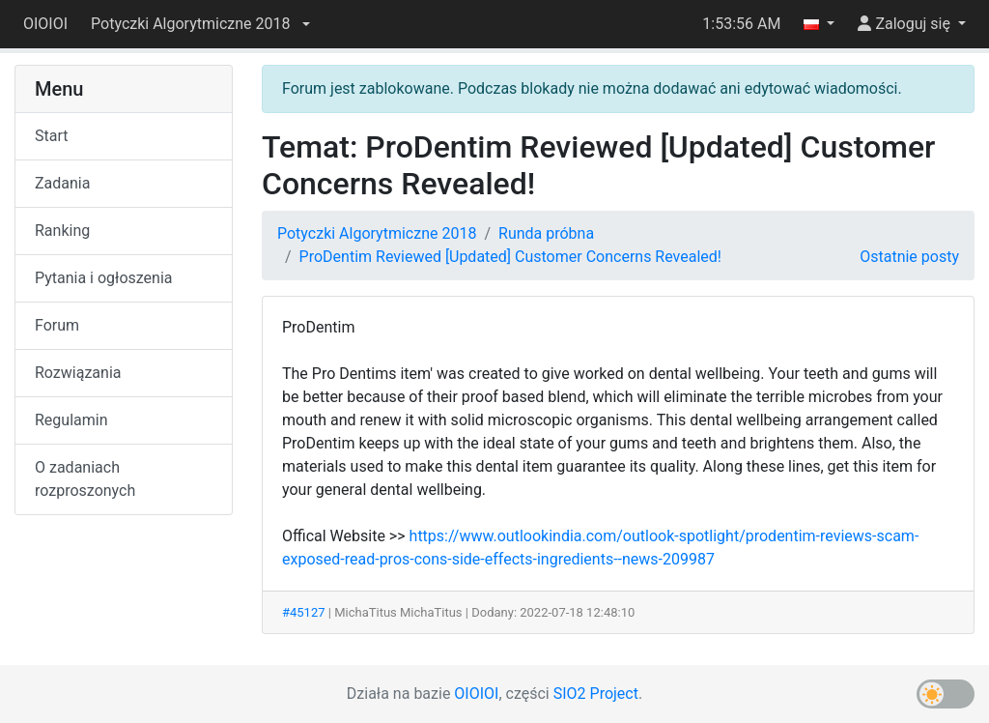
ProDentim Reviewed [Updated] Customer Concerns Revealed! (510, 256)
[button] (200, 24)
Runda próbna (546, 233)
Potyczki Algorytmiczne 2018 (376, 233)
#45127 (303, 612)
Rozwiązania (78, 372)
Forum (57, 325)
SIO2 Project (595, 693)
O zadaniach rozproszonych (85, 479)
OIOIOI (45, 23)
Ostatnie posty (909, 256)
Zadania (62, 183)
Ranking (62, 230)
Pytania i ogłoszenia (104, 278)
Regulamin (71, 420)
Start (51, 136)
